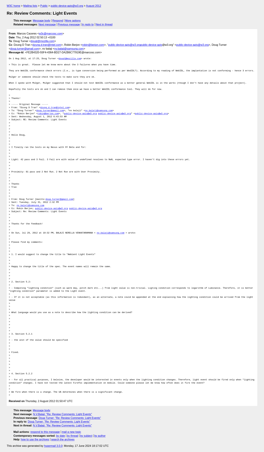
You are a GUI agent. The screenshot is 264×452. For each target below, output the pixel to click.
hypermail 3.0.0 (53, 445)
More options (73, 20)
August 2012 (93, 5)
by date (60, 435)
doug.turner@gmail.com (24, 48)
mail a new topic (71, 431)
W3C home (13, 5)
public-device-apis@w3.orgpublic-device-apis (135, 44)
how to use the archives (35, 439)
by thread (72, 435)
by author (100, 435)
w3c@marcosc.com (50, 33)
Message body (41, 20)
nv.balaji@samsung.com (69, 48)
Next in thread (104, 24)
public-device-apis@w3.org (67, 5)
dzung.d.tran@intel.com (47, 44)
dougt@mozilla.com (42, 41)
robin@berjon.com (93, 44)
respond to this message (45, 431)
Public (44, 5)
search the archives (63, 439)
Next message (47, 24)
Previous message (69, 24)
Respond (57, 20)
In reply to (88, 24)
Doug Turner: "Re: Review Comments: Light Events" (70, 418)
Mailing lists (30, 5)
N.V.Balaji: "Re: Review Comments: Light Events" (62, 414)
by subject (86, 435)
